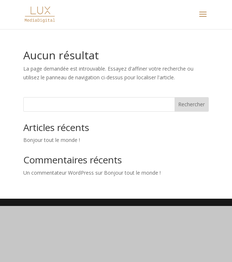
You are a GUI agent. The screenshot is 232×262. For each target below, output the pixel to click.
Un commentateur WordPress (58, 172)
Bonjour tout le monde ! (51, 139)
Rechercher (191, 104)
